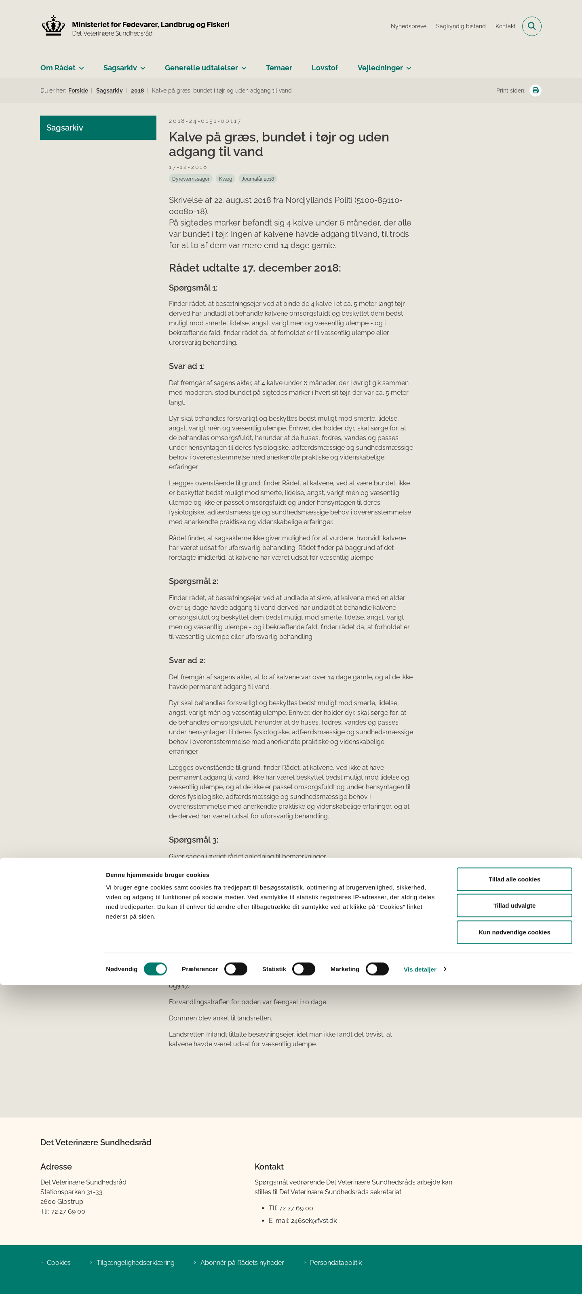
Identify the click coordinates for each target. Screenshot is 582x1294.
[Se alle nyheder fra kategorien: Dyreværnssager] (191, 178)
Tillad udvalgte (514, 1214)
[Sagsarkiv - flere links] (141, 65)
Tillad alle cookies (514, 1187)
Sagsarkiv (120, 67)
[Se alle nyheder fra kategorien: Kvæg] (225, 178)
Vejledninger (380, 67)
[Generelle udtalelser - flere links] (242, 65)
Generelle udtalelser (201, 67)
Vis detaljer (420, 1278)
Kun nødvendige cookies (514, 1240)
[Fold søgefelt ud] (532, 26)
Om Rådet (58, 67)
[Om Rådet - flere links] (80, 65)
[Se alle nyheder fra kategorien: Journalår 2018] (257, 178)
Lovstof (325, 67)
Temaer (279, 67)
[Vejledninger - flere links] (407, 65)
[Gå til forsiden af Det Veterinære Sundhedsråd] (135, 26)
